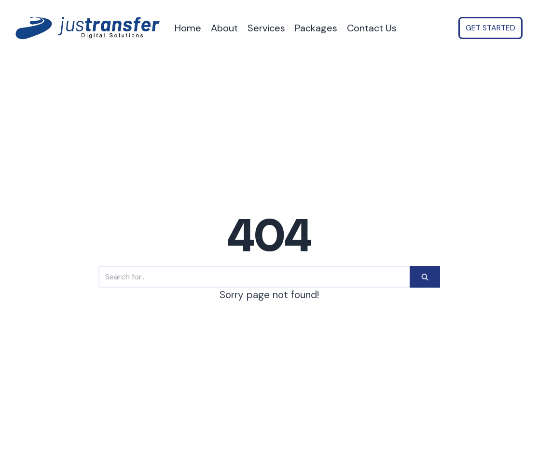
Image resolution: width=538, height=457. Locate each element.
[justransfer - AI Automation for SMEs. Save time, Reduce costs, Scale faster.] (87, 28)
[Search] (254, 277)
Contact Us (372, 28)
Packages (316, 28)
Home (188, 28)
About (224, 28)
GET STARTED (490, 28)
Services (266, 28)
